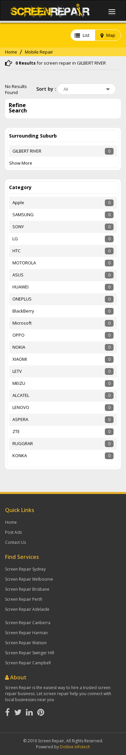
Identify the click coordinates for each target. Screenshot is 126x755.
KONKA (19, 455)
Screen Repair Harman (26, 633)
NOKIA (18, 347)
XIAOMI (19, 359)
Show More (20, 163)
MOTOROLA (24, 263)
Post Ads (13, 532)
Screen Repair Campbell (28, 663)
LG (15, 239)
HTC (16, 251)
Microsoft (22, 323)
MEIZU (18, 383)
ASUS (18, 275)
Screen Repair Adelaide (27, 609)
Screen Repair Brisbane (27, 589)
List (82, 35)
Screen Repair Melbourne (29, 579)
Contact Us (15, 542)
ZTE (16, 431)
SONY (18, 227)
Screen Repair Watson (26, 643)
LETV (17, 371)
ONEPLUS (22, 299)
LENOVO (20, 407)
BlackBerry (23, 311)
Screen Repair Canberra (27, 622)
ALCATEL (20, 395)
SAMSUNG (23, 215)
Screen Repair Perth (23, 599)
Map (107, 35)
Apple (18, 202)
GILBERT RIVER (26, 151)
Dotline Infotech (75, 747)
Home (11, 52)
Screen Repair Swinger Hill (29, 653)
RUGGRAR (22, 443)
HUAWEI (20, 287)
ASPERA (20, 419)
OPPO (18, 335)
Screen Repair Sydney (25, 569)
